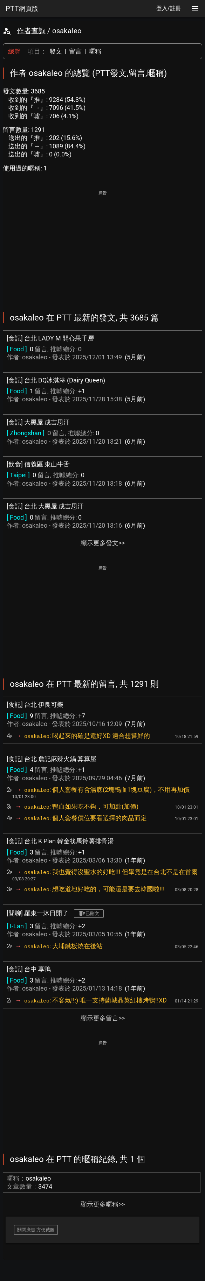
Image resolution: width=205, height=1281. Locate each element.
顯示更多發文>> (103, 543)
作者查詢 (31, 31)
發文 (55, 51)
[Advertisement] (102, 246)
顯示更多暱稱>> (103, 1204)
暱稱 (95, 51)
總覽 (14, 51)
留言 (75, 51)
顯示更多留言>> (103, 1018)
